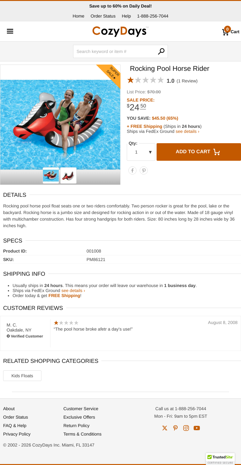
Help (126, 15)
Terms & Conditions (82, 433)
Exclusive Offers (79, 417)
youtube (197, 428)
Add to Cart (199, 152)
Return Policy (76, 425)
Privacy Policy (16, 433)
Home (78, 15)
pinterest (175, 428)
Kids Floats (22, 375)
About (9, 408)
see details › (187, 131)
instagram (186, 428)
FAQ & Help (14, 425)
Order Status (103, 15)
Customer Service (80, 408)
